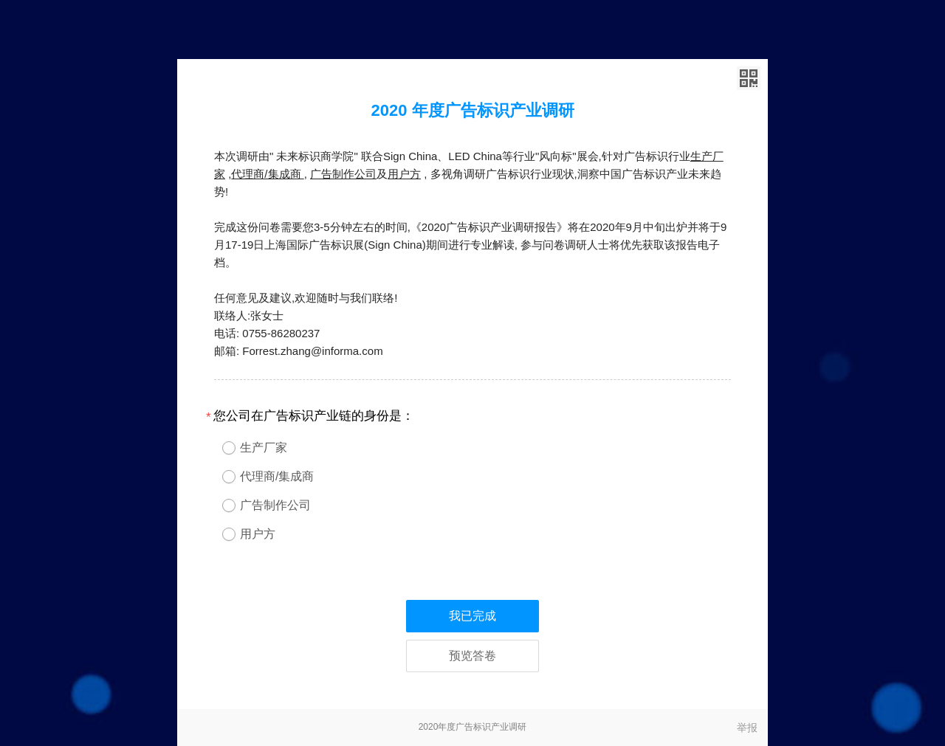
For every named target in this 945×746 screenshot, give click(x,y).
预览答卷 (472, 655)
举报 (747, 727)
